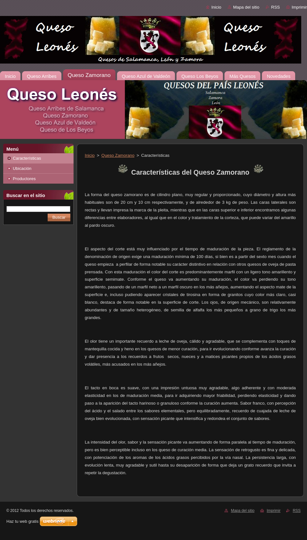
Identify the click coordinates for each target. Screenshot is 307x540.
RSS (275, 7)
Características (27, 158)
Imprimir (299, 7)
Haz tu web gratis (22, 521)
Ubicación (22, 168)
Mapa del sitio (246, 7)
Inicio (216, 7)
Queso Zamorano (117, 155)
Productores (24, 178)
